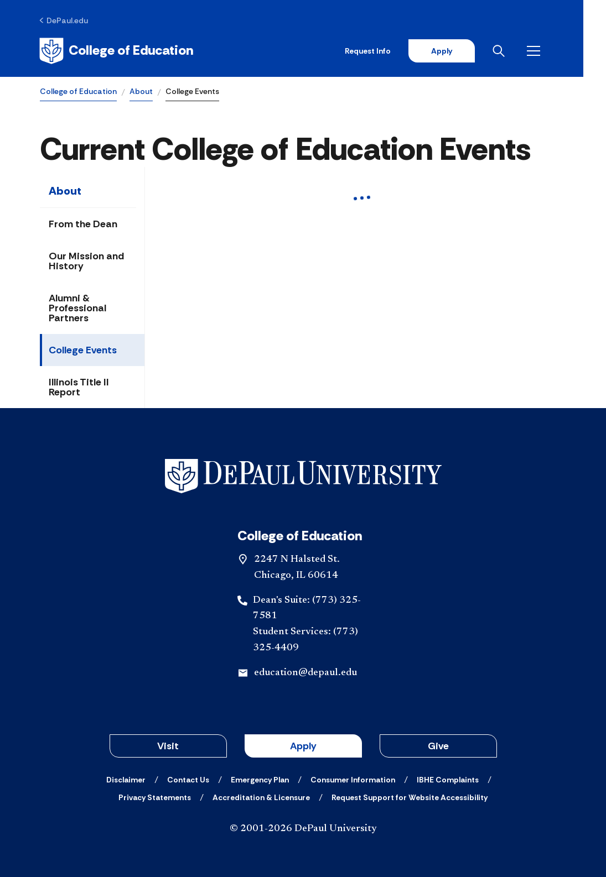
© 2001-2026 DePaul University (303, 829)
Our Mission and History (86, 261)
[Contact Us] (188, 779)
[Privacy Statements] (154, 797)
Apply (463, 51)
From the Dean (83, 224)
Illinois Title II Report (79, 387)
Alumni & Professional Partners (77, 308)
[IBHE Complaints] (448, 779)
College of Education (78, 92)
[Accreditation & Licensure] (261, 797)
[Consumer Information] (352, 779)
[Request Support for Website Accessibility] (410, 797)
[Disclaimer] (126, 779)
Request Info (389, 51)
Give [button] (438, 746)
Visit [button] (168, 746)
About (141, 92)
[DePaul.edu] (64, 20)
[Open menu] (557, 51)
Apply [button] (303, 746)
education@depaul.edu (305, 673)
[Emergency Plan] (260, 779)
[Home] (117, 51)
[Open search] (522, 51)
